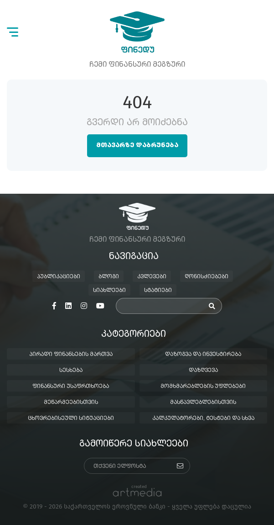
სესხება (71, 370)
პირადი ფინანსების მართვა (71, 354)
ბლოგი (108, 277)
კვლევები (151, 277)
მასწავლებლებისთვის (203, 402)
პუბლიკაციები (58, 277)
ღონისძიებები (206, 277)
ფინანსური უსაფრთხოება (70, 386)
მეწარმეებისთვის (71, 402)
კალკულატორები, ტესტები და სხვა (203, 418)
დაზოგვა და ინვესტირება (203, 354)
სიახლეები (109, 290)
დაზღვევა (203, 370)
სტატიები (158, 290)
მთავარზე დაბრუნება (137, 145)
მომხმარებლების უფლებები (203, 386)
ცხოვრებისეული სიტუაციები (71, 418)
